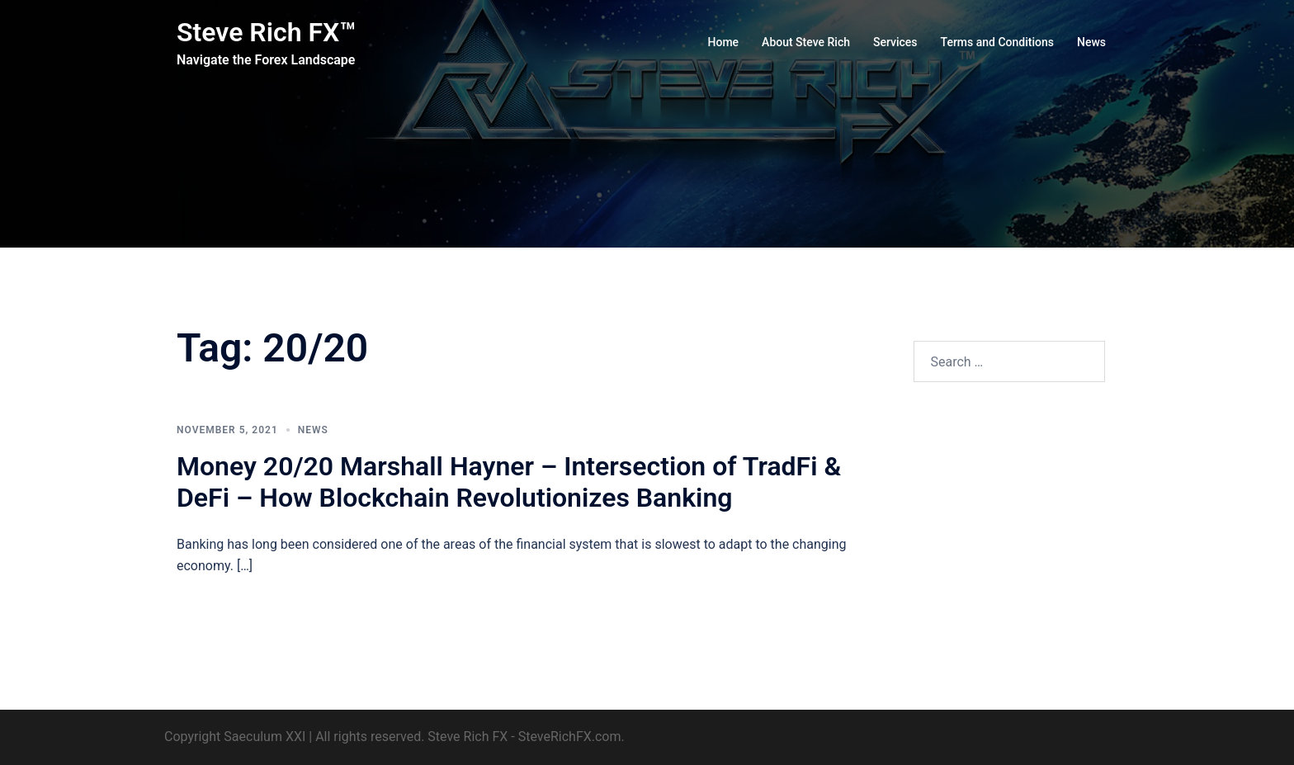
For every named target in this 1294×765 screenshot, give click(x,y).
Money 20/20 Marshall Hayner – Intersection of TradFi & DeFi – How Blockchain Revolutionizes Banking (509, 482)
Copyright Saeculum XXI (234, 736)
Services (895, 42)
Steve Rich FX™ (266, 32)
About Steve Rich (806, 42)
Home (723, 42)
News (1091, 42)
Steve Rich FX (467, 736)
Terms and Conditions (997, 42)
